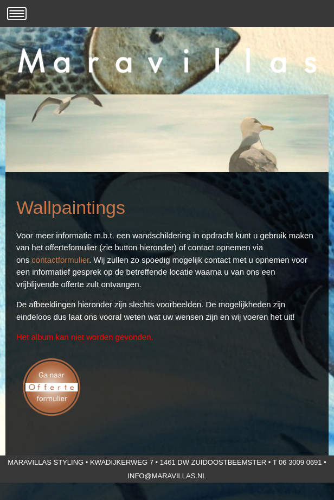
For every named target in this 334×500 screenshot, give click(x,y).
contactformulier (60, 259)
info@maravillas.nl (166, 476)
